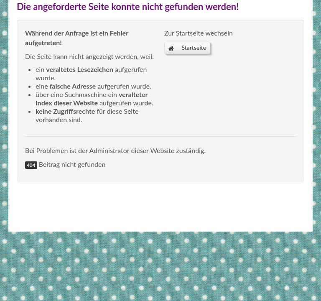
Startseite (187, 47)
